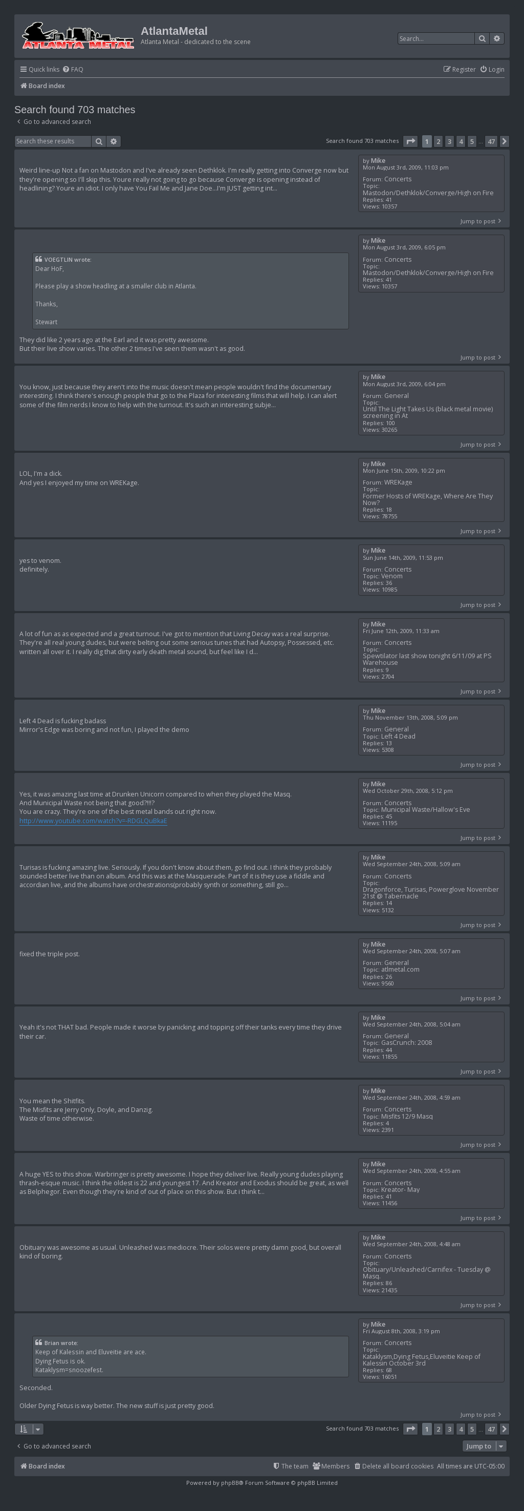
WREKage (398, 482)
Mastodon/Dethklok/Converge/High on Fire (428, 193)
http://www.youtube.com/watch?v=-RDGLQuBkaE (93, 820)
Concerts (397, 179)
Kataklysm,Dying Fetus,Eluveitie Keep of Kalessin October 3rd (422, 1360)
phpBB (230, 1482)
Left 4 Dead (398, 736)
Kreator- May (400, 1189)
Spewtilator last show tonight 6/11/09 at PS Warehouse (427, 659)
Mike (378, 160)
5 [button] (472, 141)
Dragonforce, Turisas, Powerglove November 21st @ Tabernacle (431, 892)
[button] (410, 141)
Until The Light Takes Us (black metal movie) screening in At (428, 412)
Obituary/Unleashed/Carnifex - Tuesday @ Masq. (427, 1272)
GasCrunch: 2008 (406, 1042)
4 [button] (461, 141)
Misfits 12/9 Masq (407, 1116)
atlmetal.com (400, 969)
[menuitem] (72, 70)
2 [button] (438, 141)
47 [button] (491, 141)
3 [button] (449, 141)
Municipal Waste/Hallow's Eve (425, 809)
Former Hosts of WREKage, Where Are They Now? (428, 499)
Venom (392, 576)
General (396, 395)
